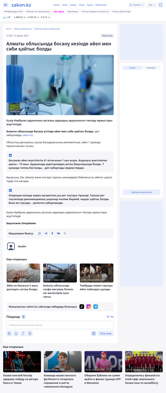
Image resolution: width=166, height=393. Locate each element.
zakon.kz (27, 135)
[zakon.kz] (21, 5)
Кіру (112, 316)
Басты (8, 29)
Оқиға (82, 4)
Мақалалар (100, 4)
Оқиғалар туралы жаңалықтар (47, 29)
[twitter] (64, 233)
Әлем (65, 4)
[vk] (58, 233)
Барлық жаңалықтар (22, 29)
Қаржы (73, 4)
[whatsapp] (39, 233)
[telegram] (45, 233)
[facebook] (52, 233)
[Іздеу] (160, 4)
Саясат (56, 4)
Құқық (90, 4)
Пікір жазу (105, 333)
